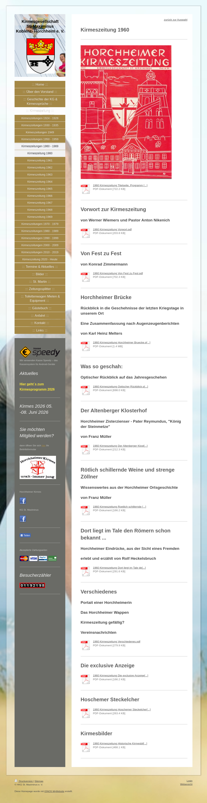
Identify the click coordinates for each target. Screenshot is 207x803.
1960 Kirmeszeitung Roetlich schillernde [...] (119, 506)
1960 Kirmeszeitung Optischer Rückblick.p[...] (120, 386)
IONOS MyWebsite (54, 791)
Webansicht (186, 784)
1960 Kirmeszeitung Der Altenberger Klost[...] (120, 445)
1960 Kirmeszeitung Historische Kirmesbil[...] (120, 743)
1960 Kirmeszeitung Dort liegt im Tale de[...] (119, 567)
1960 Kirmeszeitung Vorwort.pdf (112, 229)
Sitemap (39, 781)
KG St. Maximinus (29, 509)
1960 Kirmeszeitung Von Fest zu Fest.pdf (118, 273)
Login (189, 780)
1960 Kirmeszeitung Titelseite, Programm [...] (120, 185)
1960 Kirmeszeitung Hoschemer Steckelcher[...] (122, 709)
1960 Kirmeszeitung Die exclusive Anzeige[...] (120, 675)
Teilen (25, 535)
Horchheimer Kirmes (30, 491)
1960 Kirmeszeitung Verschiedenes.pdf (116, 641)
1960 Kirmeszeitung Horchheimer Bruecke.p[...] (121, 342)
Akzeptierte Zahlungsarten (33, 550)
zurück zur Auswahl (175, 19)
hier (44, 445)
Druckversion (24, 781)
